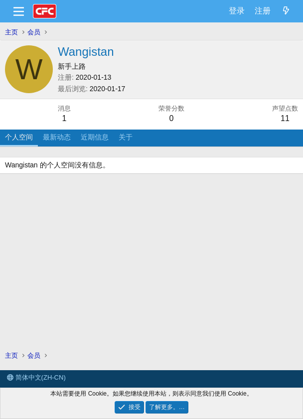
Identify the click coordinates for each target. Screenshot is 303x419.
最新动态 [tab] (57, 137)
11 (285, 118)
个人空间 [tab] (19, 137)
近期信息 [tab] (95, 137)
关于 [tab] (126, 137)
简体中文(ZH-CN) (36, 377)
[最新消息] (286, 10)
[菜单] (18, 11)
